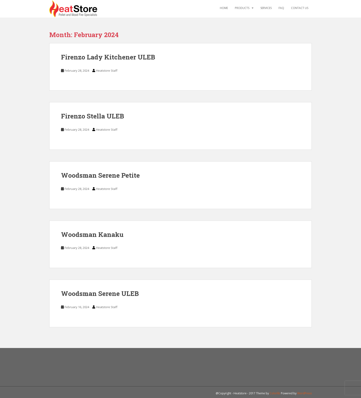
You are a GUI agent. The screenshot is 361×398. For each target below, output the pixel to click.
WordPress (304, 393)
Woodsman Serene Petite (100, 175)
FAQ (281, 8)
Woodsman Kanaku (92, 234)
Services (266, 8)
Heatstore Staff (106, 70)
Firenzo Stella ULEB (92, 116)
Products (242, 8)
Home (224, 8)
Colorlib (275, 393)
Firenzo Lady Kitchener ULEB (108, 57)
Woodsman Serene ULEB (100, 293)
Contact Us (299, 8)
